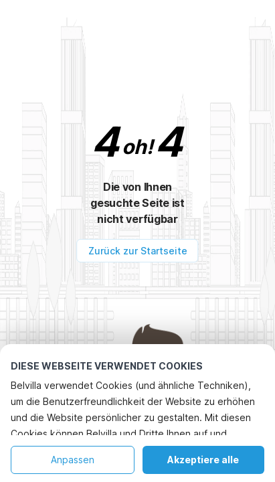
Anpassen (72, 459)
